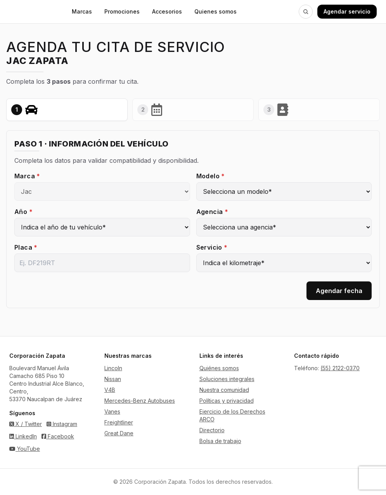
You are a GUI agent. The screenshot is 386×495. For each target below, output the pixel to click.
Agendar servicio (347, 11)
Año (23, 212)
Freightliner (118, 422)
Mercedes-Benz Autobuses (139, 400)
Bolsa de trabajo (220, 441)
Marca (27, 176)
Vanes (112, 411)
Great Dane (118, 433)
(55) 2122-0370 (340, 368)
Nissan (112, 379)
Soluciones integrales (226, 379)
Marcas (82, 11)
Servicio (212, 247)
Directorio (212, 430)
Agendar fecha (339, 291)
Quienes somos (215, 11)
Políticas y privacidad (226, 400)
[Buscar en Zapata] (306, 12)
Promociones (122, 11)
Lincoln (113, 368)
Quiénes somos (219, 368)
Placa (26, 247)
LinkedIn (23, 436)
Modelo (210, 176)
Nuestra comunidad (224, 389)
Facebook (58, 436)
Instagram (62, 424)
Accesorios (167, 11)
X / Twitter (25, 424)
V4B (109, 389)
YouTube (24, 448)
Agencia (212, 212)
